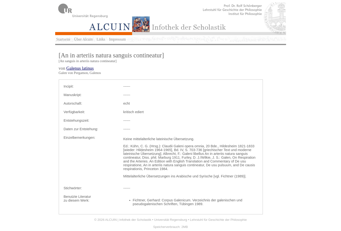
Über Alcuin (83, 39)
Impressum (117, 39)
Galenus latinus (80, 68)
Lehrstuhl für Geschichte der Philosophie (218, 220)
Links (101, 39)
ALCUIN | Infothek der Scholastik (128, 220)
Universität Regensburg (170, 220)
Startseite (63, 39)
